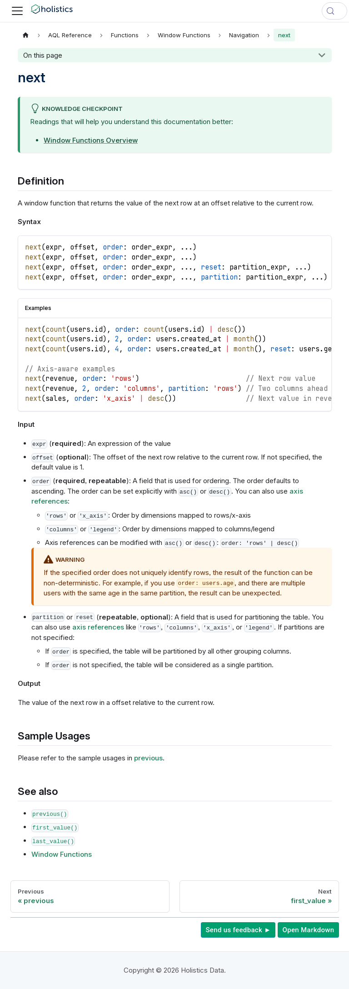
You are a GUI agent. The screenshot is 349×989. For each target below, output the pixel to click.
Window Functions (61, 854)
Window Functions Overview (91, 140)
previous (148, 758)
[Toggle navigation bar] (17, 11)
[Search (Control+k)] (334, 11)
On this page (42, 55)
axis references (98, 627)
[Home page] (26, 35)
